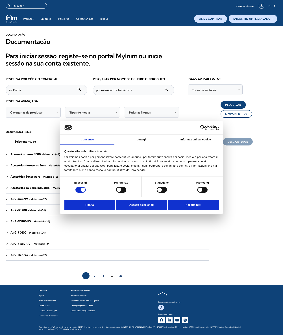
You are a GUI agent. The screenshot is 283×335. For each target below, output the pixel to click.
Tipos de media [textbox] (79, 112)
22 (120, 275)
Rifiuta (89, 204)
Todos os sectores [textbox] (204, 90)
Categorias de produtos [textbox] (26, 112)
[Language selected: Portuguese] (271, 5)
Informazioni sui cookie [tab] (195, 139)
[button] (244, 6)
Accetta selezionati (141, 204)
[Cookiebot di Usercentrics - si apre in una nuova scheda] (203, 127)
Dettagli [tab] (141, 139)
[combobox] (26, 6)
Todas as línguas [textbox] (140, 112)
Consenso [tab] (87, 139)
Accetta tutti (193, 204)
